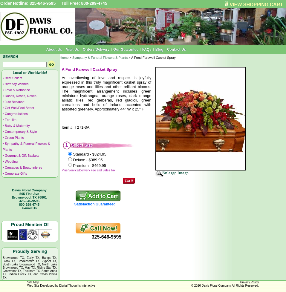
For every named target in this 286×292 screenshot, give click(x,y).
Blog (159, 49)
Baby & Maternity (17, 125)
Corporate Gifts (16, 173)
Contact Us (176, 49)
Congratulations (16, 114)
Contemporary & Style (21, 131)
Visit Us (72, 49)
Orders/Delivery (96, 49)
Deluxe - (88, 160)
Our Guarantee (125, 49)
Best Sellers (13, 78)
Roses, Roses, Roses (20, 96)
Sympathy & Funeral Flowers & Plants (100, 57)
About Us (54, 49)
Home (64, 57)
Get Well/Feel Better (19, 108)
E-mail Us (29, 208)
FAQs (147, 49)
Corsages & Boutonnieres (23, 167)
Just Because (15, 102)
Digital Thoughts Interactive (77, 285)
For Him (10, 120)
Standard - (89, 154)
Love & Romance (17, 90)
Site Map (33, 282)
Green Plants (14, 137)
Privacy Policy (249, 282)
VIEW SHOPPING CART (256, 4)
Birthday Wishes (16, 84)
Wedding (11, 161)
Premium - (89, 165)
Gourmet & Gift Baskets (22, 155)
